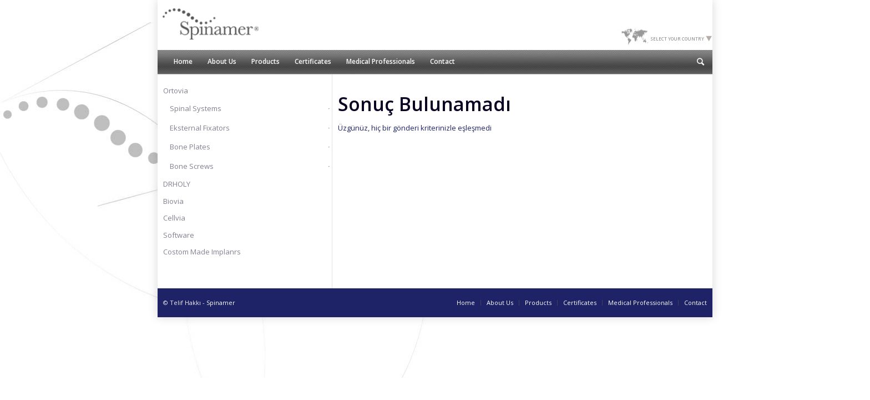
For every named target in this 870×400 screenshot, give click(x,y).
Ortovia (175, 91)
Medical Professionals (640, 302)
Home (466, 302)
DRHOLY (176, 184)
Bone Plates (190, 147)
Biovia (173, 201)
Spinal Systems (195, 108)
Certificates (579, 302)
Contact (695, 302)
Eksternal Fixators (200, 128)
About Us (500, 302)
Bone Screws (192, 166)
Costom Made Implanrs (202, 252)
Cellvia (174, 218)
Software (178, 235)
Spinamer (220, 302)
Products (538, 302)
